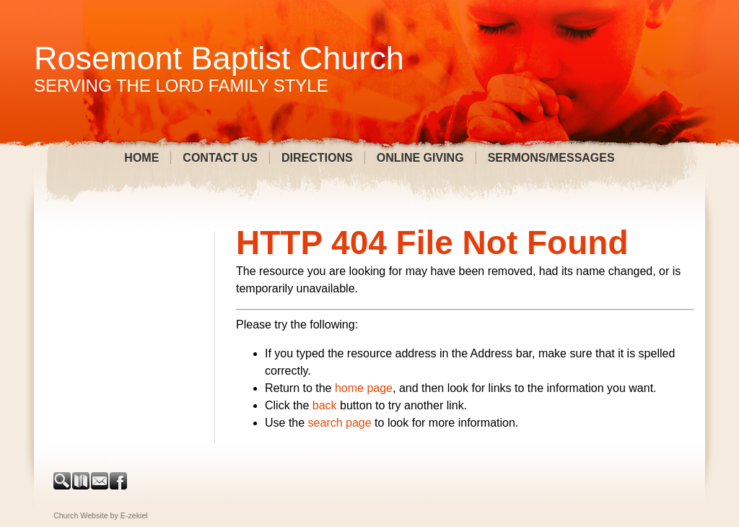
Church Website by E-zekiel (100, 515)
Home (141, 158)
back (324, 405)
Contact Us (220, 158)
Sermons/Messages (551, 158)
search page (340, 423)
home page (364, 388)
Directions (317, 158)
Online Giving (420, 158)
